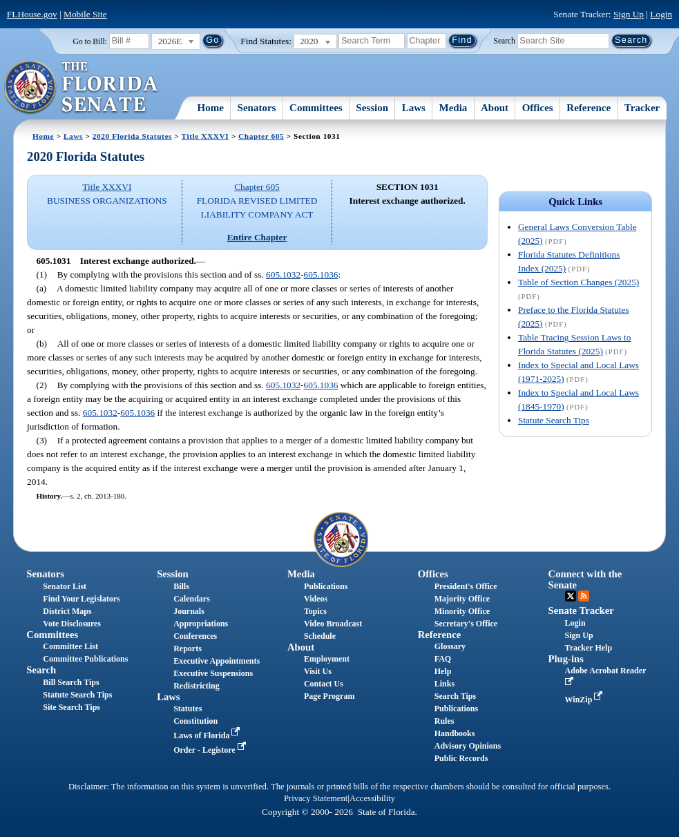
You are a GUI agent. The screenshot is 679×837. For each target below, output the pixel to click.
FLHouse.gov (32, 14)
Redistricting (196, 686)
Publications (325, 586)
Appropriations (200, 623)
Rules (444, 721)
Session (372, 107)
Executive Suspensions (213, 673)
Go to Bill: (90, 41)
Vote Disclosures (72, 623)
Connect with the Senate (585, 579)
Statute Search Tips (553, 420)
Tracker (642, 107)
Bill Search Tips (71, 682)
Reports (187, 648)
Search (504, 40)
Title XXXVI (205, 136)
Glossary (450, 646)
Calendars (191, 599)
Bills (181, 586)
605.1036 (321, 274)
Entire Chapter (257, 237)
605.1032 (283, 274)
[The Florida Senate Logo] (82, 88)
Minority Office (462, 611)
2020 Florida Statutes (132, 136)
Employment (327, 659)
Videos (315, 599)
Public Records (461, 758)
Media (453, 107)
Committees (316, 107)
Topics (315, 611)
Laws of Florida (207, 735)
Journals (188, 611)
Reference (588, 107)
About (494, 107)
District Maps (67, 611)
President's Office (465, 586)
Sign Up (628, 14)
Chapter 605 (261, 136)
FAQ (442, 659)
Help (443, 671)
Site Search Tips (71, 707)
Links (444, 684)
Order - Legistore (211, 750)
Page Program (329, 696)
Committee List (70, 646)
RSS (583, 596)
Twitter (570, 596)
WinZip (585, 699)
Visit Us (318, 671)
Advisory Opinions (467, 746)
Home (211, 107)
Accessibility (372, 798)
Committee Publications (85, 659)
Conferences (195, 636)
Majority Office (462, 599)
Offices (537, 107)
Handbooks (454, 733)
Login (661, 14)
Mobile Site (85, 14)
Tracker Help (589, 648)
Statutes (187, 708)
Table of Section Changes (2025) (578, 282)
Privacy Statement (315, 798)
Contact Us (323, 684)
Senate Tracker (581, 610)
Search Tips (455, 696)
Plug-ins (566, 658)
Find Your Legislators (81, 599)
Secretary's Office (465, 623)
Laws (413, 107)
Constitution (195, 721)
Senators (257, 107)
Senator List (64, 586)
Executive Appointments (216, 661)
